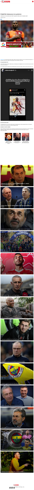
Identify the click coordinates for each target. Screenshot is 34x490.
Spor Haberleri (2, 13)
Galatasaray (5, 13)
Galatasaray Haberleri (3, 17)
